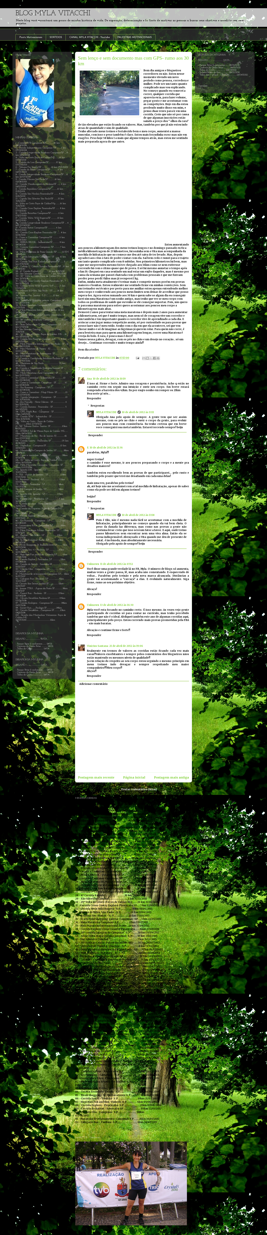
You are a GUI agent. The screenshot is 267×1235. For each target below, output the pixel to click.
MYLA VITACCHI (106, 412)
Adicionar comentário (93, 684)
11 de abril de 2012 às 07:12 (116, 564)
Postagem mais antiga (171, 777)
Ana (89, 378)
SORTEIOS (56, 37)
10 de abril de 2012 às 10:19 (109, 378)
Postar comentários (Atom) (139, 789)
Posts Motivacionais (30, 37)
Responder (94, 398)
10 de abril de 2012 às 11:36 (106, 447)
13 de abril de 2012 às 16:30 (117, 605)
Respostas (97, 405)
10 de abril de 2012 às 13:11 (138, 412)
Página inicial (134, 777)
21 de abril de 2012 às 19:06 (126, 646)
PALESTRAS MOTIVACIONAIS (134, 37)
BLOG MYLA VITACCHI (52, 13)
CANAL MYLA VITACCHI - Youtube (89, 37)
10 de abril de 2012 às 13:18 (138, 515)
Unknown (93, 564)
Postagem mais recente (96, 777)
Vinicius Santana (97, 646)
